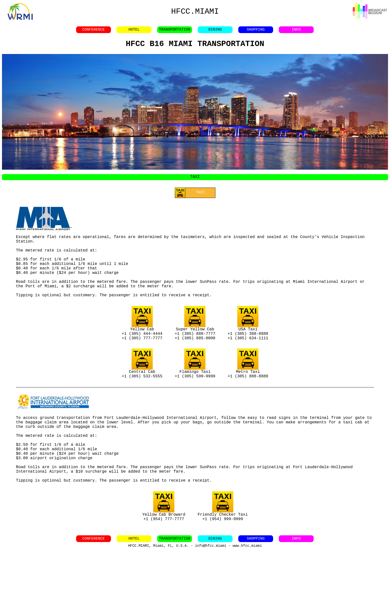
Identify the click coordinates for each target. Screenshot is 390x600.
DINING (215, 31)
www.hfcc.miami (247, 595)
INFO (296, 31)
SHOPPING (256, 31)
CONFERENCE (93, 31)
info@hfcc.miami (210, 595)
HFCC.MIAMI (195, 11)
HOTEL (134, 31)
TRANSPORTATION (174, 31)
